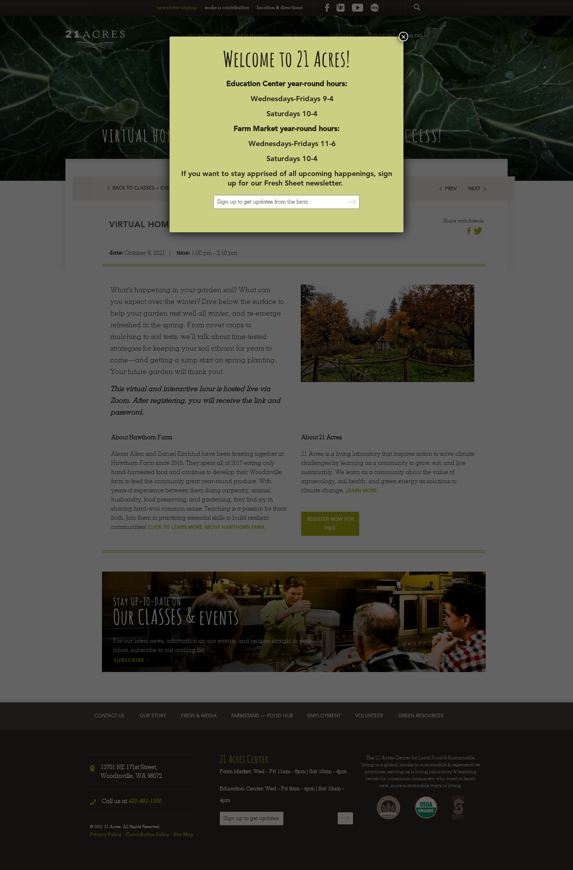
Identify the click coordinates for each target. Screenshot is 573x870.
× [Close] (403, 36)
